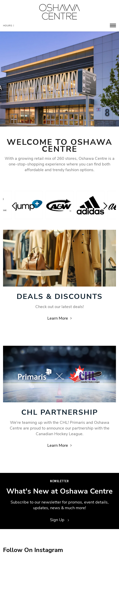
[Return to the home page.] (59, 12)
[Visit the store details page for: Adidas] (90, 205)
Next (105, 206)
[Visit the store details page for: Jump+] (29, 205)
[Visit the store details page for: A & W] (60, 205)
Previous (14, 206)
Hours (8, 25)
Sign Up (59, 520)
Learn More (59, 318)
